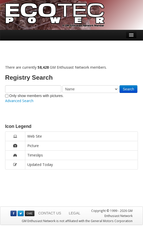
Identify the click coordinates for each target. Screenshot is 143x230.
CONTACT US (49, 213)
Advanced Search (19, 100)
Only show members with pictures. (34, 96)
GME (30, 213)
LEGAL (74, 213)
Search (128, 89)
